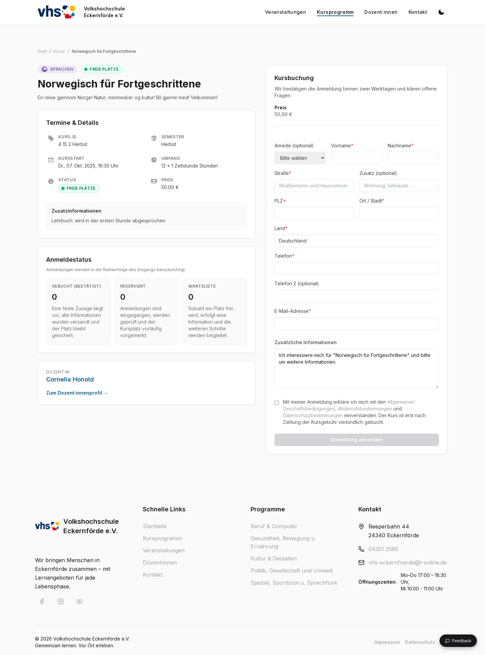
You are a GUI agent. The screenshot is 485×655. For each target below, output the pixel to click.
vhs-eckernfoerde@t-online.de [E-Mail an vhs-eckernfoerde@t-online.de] (407, 562)
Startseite (155, 526)
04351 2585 (383, 549)
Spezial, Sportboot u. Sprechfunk (294, 582)
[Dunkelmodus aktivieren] (441, 12)
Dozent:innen (160, 562)
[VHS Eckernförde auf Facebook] (41, 601)
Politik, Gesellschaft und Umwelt (292, 570)
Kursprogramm (162, 538)
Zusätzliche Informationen (305, 342)
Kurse (59, 51)
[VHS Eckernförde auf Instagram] (60, 601)
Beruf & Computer (274, 526)
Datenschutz (420, 642)
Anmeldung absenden (357, 439)
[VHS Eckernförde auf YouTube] (79, 601)
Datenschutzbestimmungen (313, 415)
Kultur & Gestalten (274, 558)
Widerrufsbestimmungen (365, 408)
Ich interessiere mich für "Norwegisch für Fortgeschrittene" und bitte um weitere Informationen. (356, 369)
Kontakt (152, 574)
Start (42, 51)
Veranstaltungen (164, 550)
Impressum (387, 642)
